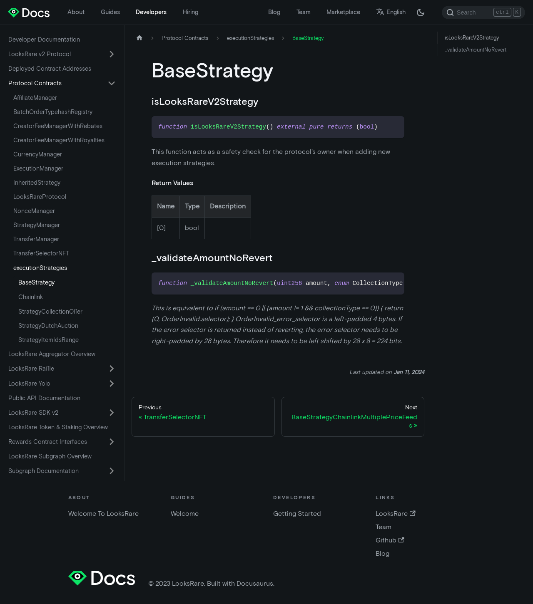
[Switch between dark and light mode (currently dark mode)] (420, 12)
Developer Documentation (44, 39)
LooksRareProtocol (39, 197)
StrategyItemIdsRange (48, 340)
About (76, 12)
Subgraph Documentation (43, 471)
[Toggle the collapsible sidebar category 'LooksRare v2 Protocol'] (111, 54)
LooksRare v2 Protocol (39, 54)
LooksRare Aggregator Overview (51, 354)
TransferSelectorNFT (41, 253)
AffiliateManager (35, 97)
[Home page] (139, 38)
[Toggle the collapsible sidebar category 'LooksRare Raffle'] (111, 368)
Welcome (185, 513)
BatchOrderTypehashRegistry (52, 112)
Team (303, 12)
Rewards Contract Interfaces (47, 442)
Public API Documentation (44, 398)
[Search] (483, 12)
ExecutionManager (38, 168)
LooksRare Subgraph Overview (50, 456)
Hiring (190, 12)
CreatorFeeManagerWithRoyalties (59, 140)
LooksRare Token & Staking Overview (58, 427)
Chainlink (30, 297)
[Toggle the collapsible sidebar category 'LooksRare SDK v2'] (111, 412)
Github (390, 540)
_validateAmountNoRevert (475, 50)
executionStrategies (40, 268)
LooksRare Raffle (31, 368)
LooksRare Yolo (29, 383)
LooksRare (395, 513)
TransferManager (36, 239)
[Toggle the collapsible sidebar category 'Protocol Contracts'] (111, 83)
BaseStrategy (36, 282)
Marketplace (343, 12)
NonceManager (34, 211)
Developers (151, 12)
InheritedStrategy (36, 182)
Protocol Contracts (35, 83)
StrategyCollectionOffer (50, 311)
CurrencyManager (37, 154)
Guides (110, 12)
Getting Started (297, 513)
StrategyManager (36, 225)
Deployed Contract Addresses (49, 68)
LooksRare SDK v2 (33, 412)
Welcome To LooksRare (103, 513)
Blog (274, 12)
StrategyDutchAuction (48, 325)
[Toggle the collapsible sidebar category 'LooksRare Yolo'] (111, 383)
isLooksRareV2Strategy (472, 38)
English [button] (391, 12)
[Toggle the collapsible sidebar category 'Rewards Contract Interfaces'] (111, 441)
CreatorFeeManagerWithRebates (57, 126)
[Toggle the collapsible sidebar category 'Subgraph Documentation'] (111, 471)
